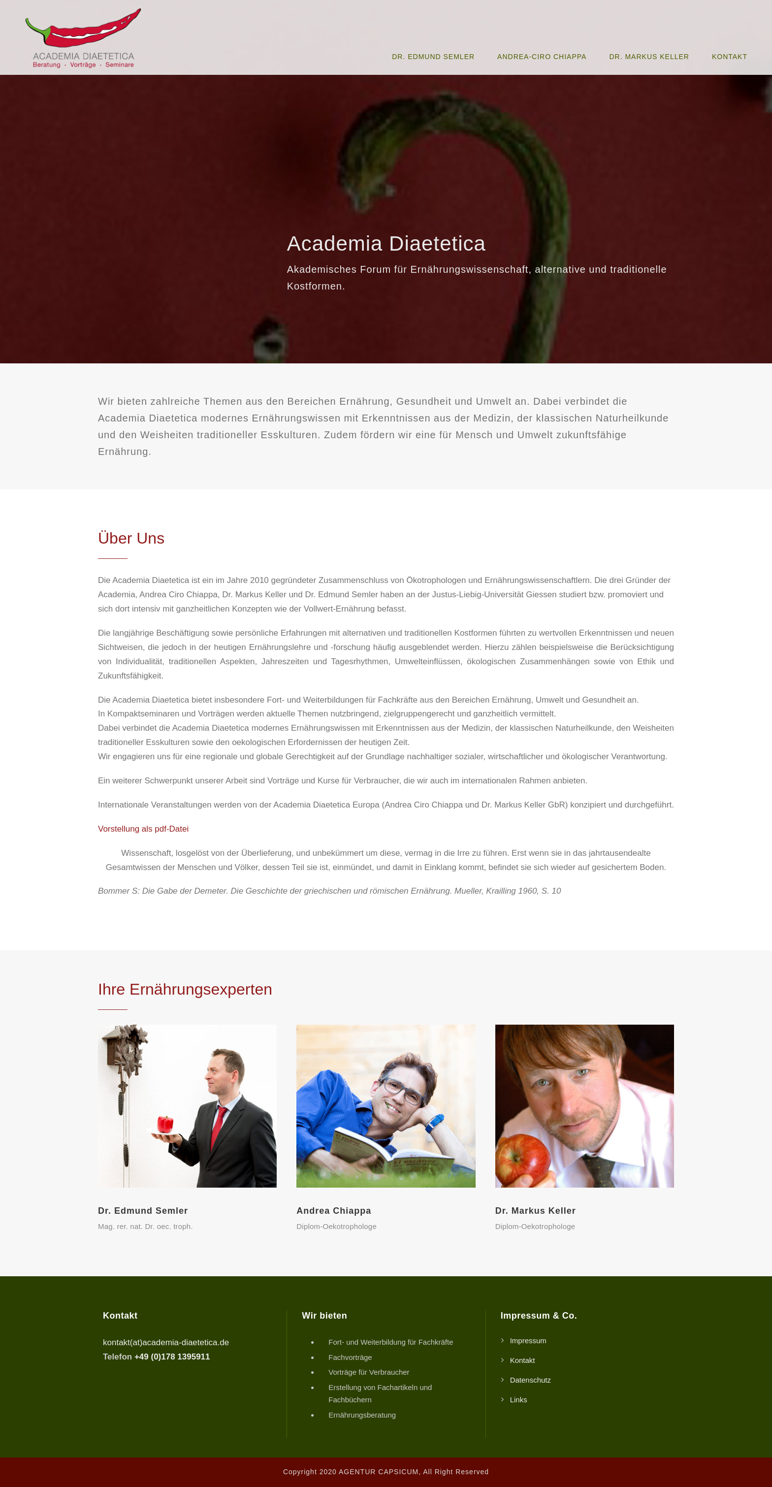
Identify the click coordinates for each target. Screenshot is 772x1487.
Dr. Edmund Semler (433, 57)
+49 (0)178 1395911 (172, 1356)
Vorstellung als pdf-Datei (143, 829)
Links (518, 1399)
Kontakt (729, 57)
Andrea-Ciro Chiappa (541, 57)
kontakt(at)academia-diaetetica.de (166, 1342)
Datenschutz (530, 1380)
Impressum (528, 1340)
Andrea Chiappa (333, 1211)
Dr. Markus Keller (649, 57)
